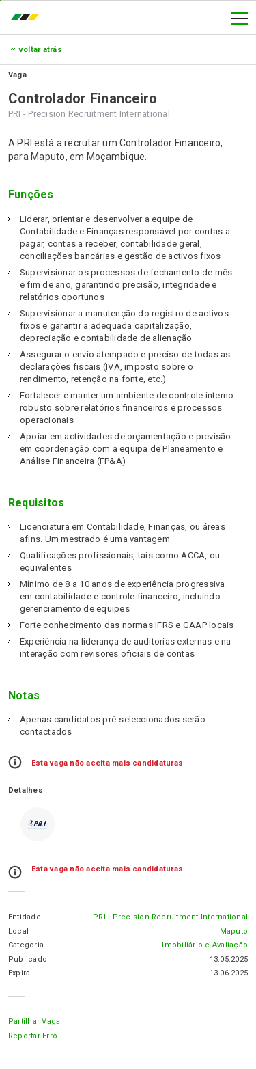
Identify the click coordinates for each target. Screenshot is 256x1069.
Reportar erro (32, 1035)
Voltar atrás (40, 49)
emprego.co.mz (28, 18)
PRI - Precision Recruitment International (170, 916)
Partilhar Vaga (34, 1021)
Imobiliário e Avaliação (205, 945)
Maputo (234, 931)
